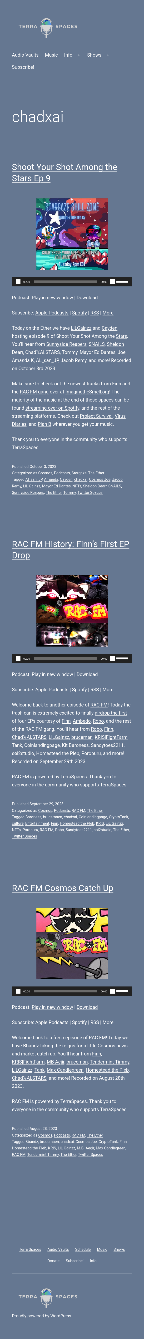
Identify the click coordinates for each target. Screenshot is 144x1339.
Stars (121, 336)
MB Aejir (56, 1062)
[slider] (65, 281)
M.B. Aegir (85, 1148)
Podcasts (62, 473)
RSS (94, 313)
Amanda (51, 479)
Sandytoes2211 (107, 745)
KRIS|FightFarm (111, 737)
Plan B (44, 424)
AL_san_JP (47, 360)
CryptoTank (118, 817)
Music (51, 55)
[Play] (18, 281)
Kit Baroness (75, 745)
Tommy (70, 352)
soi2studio (103, 830)
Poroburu (91, 753)
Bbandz (31, 1046)
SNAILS (97, 344)
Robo (98, 721)
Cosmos (45, 473)
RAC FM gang (34, 392)
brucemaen (52, 817)
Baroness (33, 817)
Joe (121, 352)
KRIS (100, 823)
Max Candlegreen (65, 1070)
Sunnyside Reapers (66, 344)
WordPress (60, 1315)
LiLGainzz (81, 328)
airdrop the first (111, 713)
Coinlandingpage (42, 745)
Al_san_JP (33, 479)
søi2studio (23, 753)
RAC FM (99, 705)
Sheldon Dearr (95, 486)
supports (118, 439)
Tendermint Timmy (109, 1062)
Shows (94, 55)
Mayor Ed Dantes (98, 352)
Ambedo (82, 721)
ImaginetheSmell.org (87, 392)
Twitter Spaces (90, 492)
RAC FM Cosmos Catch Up (62, 888)
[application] (72, 281)
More (108, 313)
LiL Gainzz (31, 486)
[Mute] (112, 281)
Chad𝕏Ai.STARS (42, 352)
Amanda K (23, 360)
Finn (116, 384)
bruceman (82, 737)
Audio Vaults (25, 55)
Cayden (109, 328)
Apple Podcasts (52, 313)
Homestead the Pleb (57, 753)
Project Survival (96, 416)
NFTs (76, 486)
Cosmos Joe (99, 479)
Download (87, 297)
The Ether (96, 473)
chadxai (80, 479)
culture (18, 823)
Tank (17, 745)
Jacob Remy (74, 360)
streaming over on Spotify (52, 408)
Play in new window (52, 297)
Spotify (79, 313)
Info (68, 55)
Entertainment (37, 823)
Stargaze (79, 473)
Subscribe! (23, 67)
